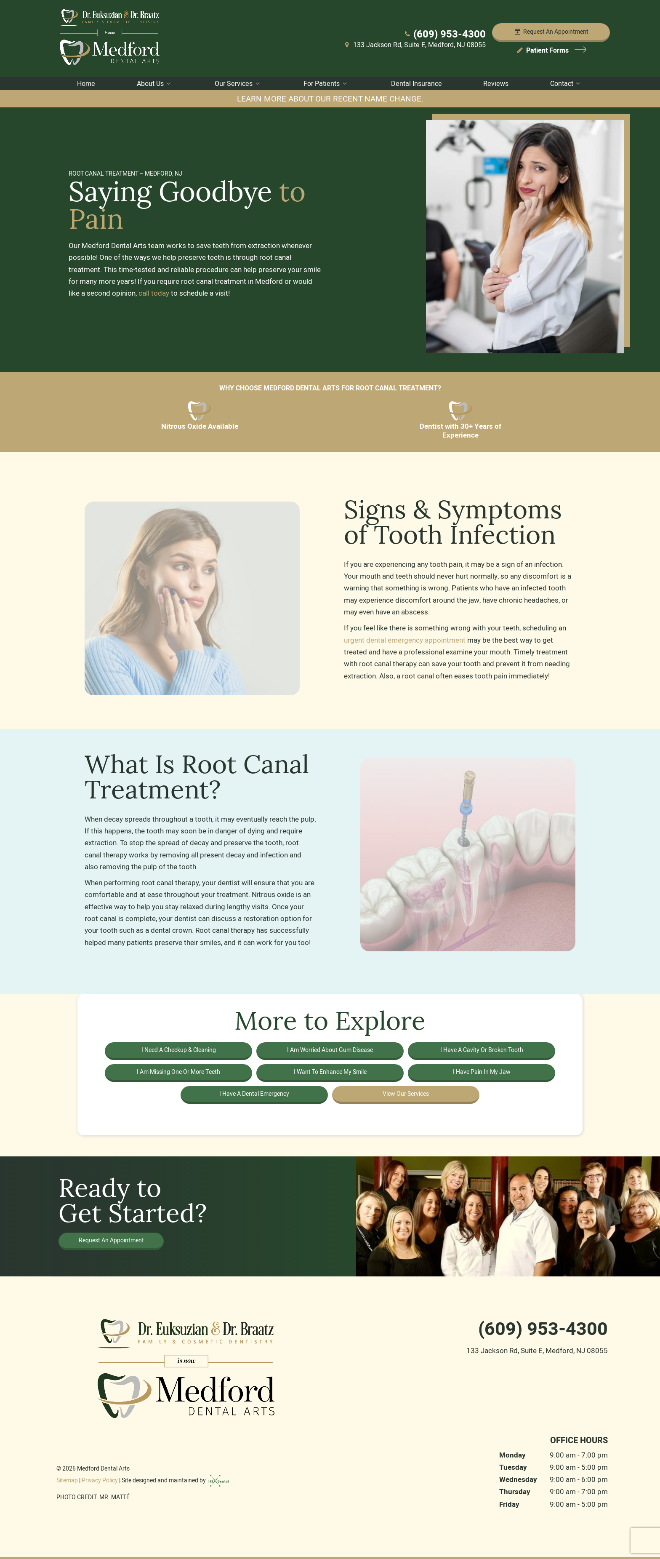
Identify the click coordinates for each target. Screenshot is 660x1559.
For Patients (326, 83)
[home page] (110, 38)
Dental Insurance (416, 83)
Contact (566, 83)
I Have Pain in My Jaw (482, 1072)
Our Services (238, 83)
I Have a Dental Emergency (254, 1093)
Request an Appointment (111, 1240)
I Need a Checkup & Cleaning (178, 1050)
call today (153, 293)
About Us (155, 83)
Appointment (551, 31)
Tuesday (513, 1467)
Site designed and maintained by (176, 1480)
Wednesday (518, 1479)
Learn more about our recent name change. (330, 98)
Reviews (495, 83)
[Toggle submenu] (168, 83)
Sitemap (67, 1480)
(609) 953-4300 (444, 34)
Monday (512, 1455)
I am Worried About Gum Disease (330, 1050)
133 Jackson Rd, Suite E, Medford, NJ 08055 (414, 44)
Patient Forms (551, 50)
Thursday (514, 1492)
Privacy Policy (100, 1480)
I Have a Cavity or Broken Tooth (481, 1050)
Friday (509, 1504)
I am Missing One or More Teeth (178, 1072)
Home (86, 83)
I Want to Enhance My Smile (330, 1072)
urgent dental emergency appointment (405, 640)
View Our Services (406, 1093)
